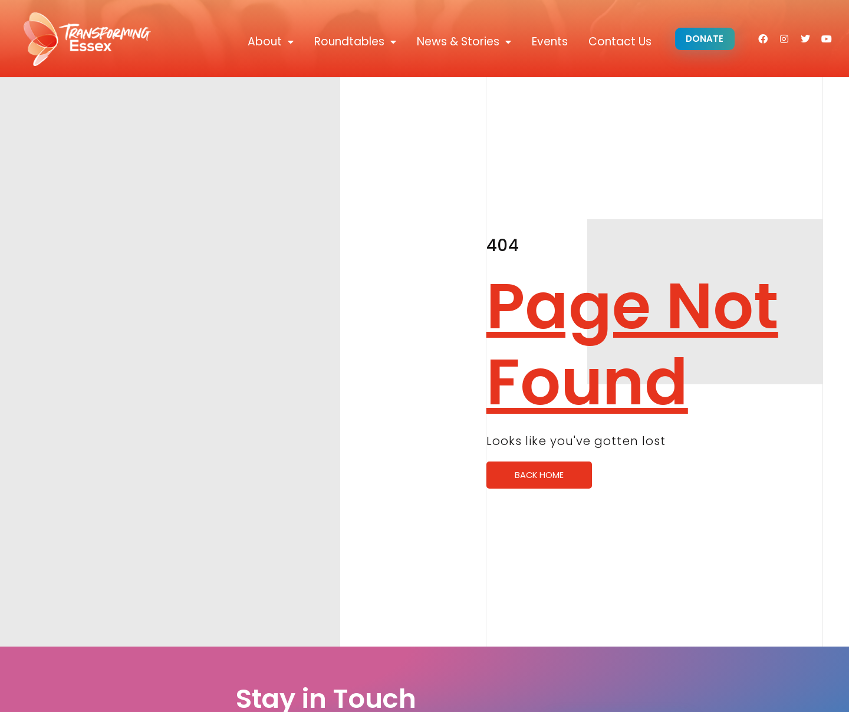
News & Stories (461, 42)
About (268, 42)
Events (547, 42)
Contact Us (617, 42)
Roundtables (353, 42)
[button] (704, 39)
